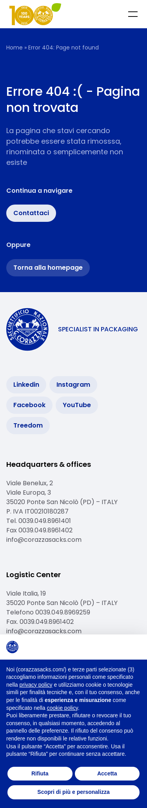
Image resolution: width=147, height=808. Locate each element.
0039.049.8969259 (63, 612)
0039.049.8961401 (44, 520)
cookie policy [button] (62, 708)
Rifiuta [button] (40, 773)
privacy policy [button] (35, 685)
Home (14, 47)
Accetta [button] (107, 773)
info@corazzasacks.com (44, 539)
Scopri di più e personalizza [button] (73, 792)
